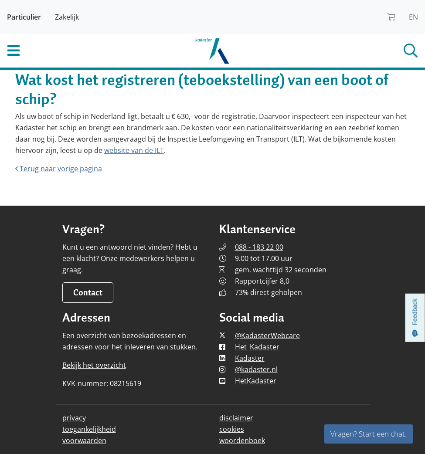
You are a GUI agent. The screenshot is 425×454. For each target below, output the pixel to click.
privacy (74, 418)
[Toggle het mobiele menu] (71, 50)
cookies (231, 429)
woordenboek (242, 440)
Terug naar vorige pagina (58, 168)
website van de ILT (134, 150)
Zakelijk (67, 17)
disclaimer (236, 418)
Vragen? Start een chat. (368, 434)
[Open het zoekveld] (354, 50)
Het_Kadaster (257, 347)
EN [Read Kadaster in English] (413, 17)
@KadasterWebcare (267, 335)
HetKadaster (255, 381)
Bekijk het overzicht (94, 365)
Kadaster (250, 358)
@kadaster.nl (256, 369)
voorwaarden (84, 440)
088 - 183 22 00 (259, 247)
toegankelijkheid (89, 429)
